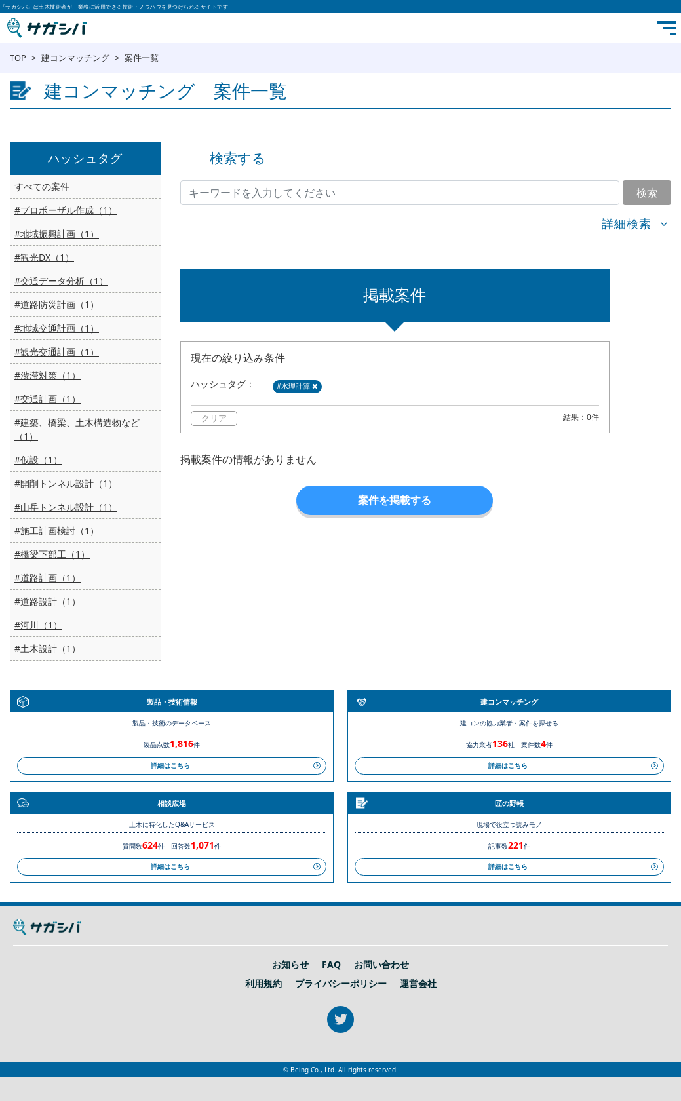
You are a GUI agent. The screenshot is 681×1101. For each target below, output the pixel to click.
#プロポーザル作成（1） (65, 210)
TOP (18, 58)
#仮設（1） (38, 460)
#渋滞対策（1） (47, 375)
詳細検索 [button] (627, 223)
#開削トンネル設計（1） (65, 483)
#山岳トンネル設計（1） (65, 507)
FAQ (331, 965)
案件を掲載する (394, 500)
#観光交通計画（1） (56, 351)
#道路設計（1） (47, 601)
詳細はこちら (170, 765)
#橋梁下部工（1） (52, 554)
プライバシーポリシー (341, 984)
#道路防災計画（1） (56, 304)
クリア (214, 418)
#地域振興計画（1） (56, 233)
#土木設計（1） (47, 648)
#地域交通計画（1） (56, 328)
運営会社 (418, 984)
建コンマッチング (75, 58)
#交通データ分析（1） (61, 281)
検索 (646, 192)
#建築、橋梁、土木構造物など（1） (77, 429)
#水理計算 (297, 386)
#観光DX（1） (44, 257)
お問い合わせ (381, 965)
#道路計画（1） (47, 577)
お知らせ (290, 965)
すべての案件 (41, 186)
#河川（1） (38, 625)
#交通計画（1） (47, 399)
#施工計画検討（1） (56, 530)
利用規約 (263, 984)
